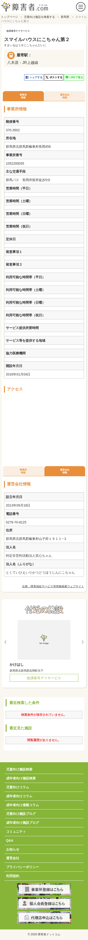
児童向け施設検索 (19, 768)
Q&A (9, 839)
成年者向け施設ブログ (22, 821)
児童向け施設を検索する (39, 15)
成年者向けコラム (19, 795)
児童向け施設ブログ (21, 812)
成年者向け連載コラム (22, 804)
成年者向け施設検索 (21, 777)
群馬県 (65, 15)
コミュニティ (16, 830)
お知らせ (12, 848)
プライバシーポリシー (22, 866)
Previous (5, 640)
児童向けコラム (17, 786)
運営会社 (12, 857)
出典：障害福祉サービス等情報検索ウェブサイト (53, 585)
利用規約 (12, 875)
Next (82, 640)
